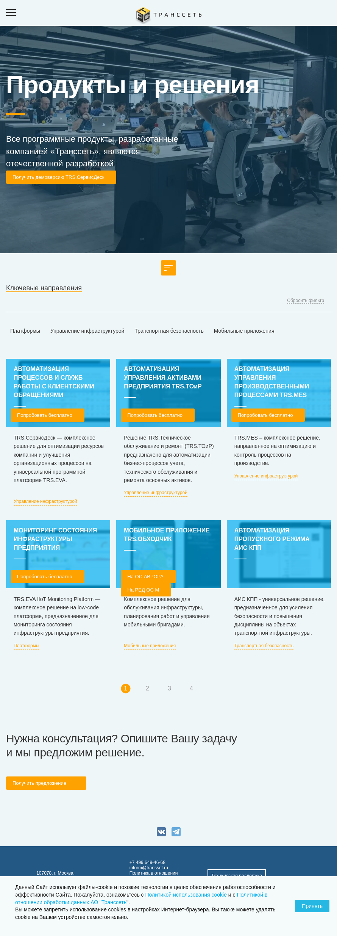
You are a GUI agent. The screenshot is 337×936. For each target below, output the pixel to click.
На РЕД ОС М (143, 590)
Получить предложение (39, 783)
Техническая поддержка (236, 875)
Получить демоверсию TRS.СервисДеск (58, 177)
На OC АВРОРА (145, 576)
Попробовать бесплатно (44, 415)
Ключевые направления (44, 288)
